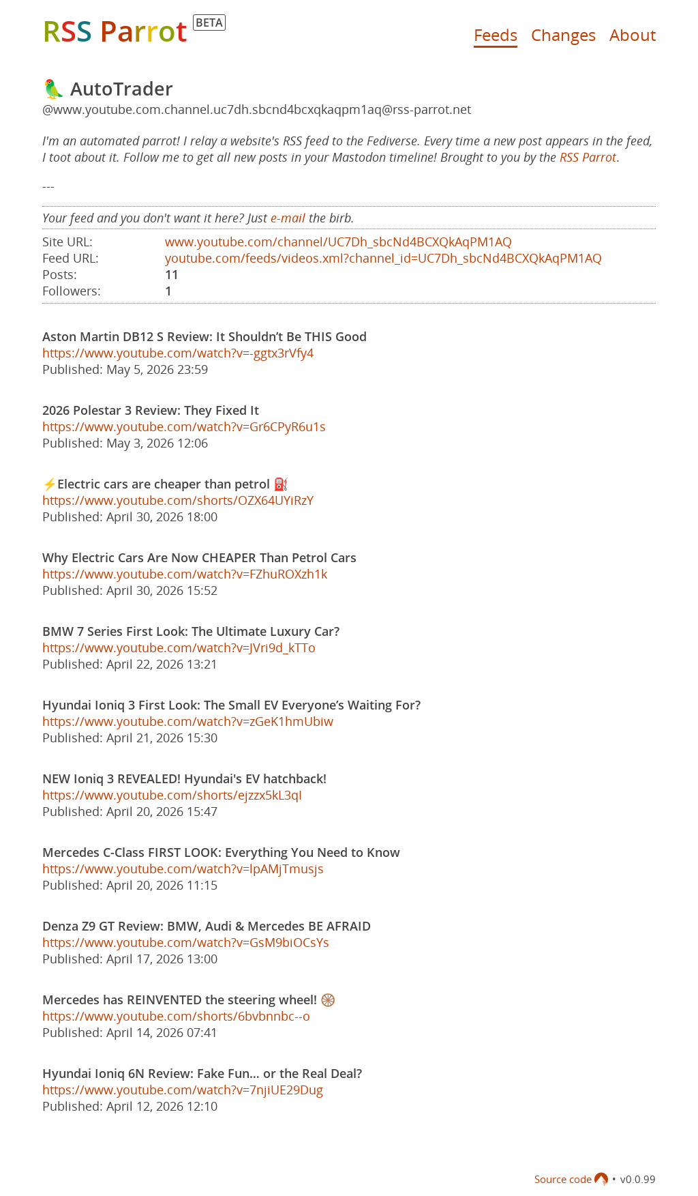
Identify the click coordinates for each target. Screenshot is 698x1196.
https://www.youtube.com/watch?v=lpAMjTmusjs (183, 868)
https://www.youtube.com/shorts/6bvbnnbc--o (176, 1016)
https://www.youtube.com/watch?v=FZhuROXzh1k (184, 574)
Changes (563, 34)
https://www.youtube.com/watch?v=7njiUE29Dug (182, 1089)
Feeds (495, 34)
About (632, 34)
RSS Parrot (588, 157)
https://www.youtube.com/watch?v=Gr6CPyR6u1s (184, 426)
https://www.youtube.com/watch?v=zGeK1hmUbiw (187, 721)
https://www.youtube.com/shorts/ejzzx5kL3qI (172, 795)
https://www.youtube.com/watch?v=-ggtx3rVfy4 (178, 353)
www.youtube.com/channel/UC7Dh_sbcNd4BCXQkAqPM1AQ (338, 241)
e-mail (288, 217)
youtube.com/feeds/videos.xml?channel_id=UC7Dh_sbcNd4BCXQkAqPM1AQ (383, 258)
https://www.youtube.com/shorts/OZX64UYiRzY (178, 500)
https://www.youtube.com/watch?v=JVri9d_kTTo (179, 647)
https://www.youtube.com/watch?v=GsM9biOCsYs (185, 942)
